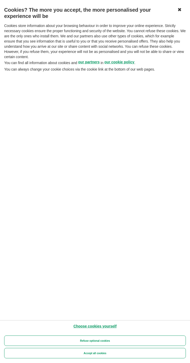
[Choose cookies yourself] (95, 326)
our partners (88, 62)
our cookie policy (119, 62)
